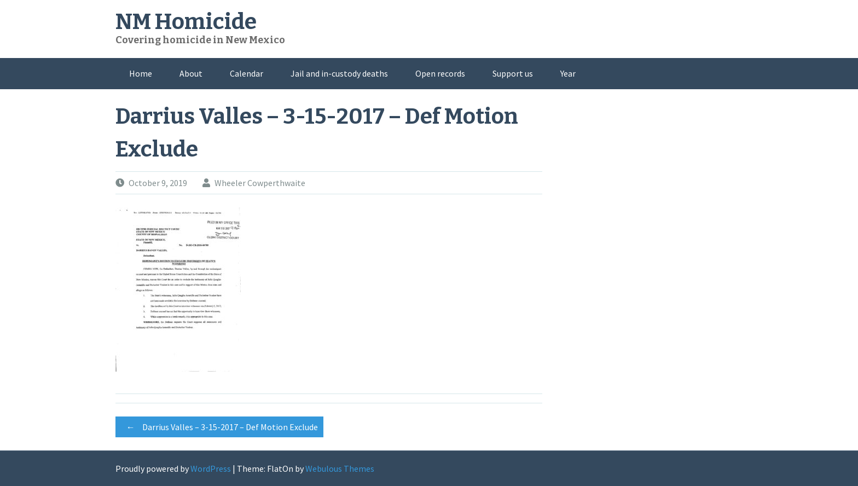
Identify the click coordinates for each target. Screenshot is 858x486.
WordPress (210, 468)
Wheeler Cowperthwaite (260, 182)
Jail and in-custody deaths (339, 73)
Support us (512, 73)
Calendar (246, 73)
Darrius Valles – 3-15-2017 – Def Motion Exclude (219, 427)
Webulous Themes (339, 468)
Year (568, 73)
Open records (440, 73)
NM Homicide (186, 22)
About (190, 73)
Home (140, 73)
